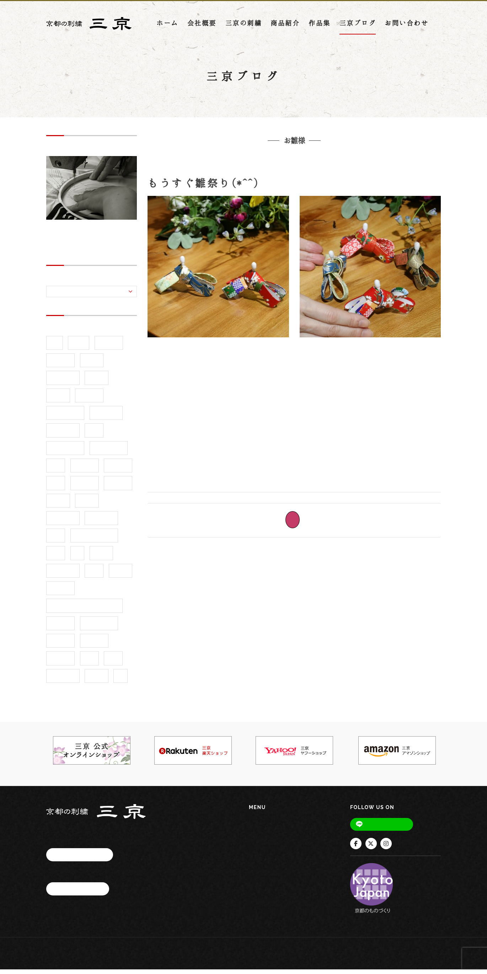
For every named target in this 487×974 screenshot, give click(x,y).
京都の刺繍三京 (236, 169)
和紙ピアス (63, 522)
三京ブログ (357, 26)
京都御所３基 (108, 452)
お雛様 (272, 169)
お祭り (92, 364)
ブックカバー (65, 417)
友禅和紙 (84, 487)
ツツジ (58, 399)
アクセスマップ (79, 858)
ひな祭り (328, 169)
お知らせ (60, 364)
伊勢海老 (84, 469)
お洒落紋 (108, 347)
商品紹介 (285, 26)
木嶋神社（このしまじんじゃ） (84, 610)
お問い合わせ (406, 26)
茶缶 (113, 662)
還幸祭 (96, 680)
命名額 (58, 505)
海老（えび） (99, 627)
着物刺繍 (60, 645)
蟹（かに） (63, 680)
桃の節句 (298, 169)
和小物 (87, 505)
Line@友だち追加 (387, 828)
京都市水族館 (65, 452)
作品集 (320, 26)
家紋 (55, 539)
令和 (55, 469)
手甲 (94, 575)
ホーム (167, 26)
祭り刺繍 (60, 662)
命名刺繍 (118, 487)
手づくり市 (63, 575)
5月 (54, 347)
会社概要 (201, 26)
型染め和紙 (101, 522)
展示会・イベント (94, 539)
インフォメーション (275, 905)
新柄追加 (60, 592)
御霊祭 (101, 557)
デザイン (89, 399)
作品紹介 (118, 469)
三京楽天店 (106, 417)
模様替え (60, 627)
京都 (94, 435)
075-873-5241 (92, 875)
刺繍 (55, 487)
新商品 (120, 575)
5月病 (79, 347)
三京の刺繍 (243, 26)
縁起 (89, 662)
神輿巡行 (94, 645)
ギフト (96, 382)
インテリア (63, 382)
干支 (55, 557)
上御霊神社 (63, 435)
